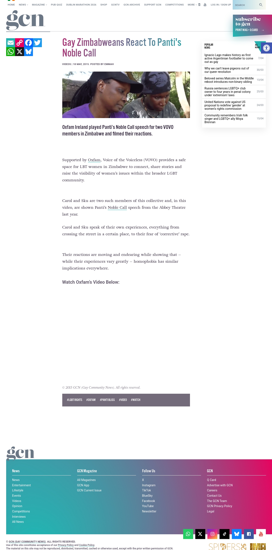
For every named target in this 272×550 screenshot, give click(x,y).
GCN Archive (132, 4)
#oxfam (91, 392)
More (191, 4)
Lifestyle (17, 482)
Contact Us (214, 488)
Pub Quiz (56, 4)
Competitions (174, 4)
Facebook (148, 493)
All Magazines (86, 472)
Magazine (38, 4)
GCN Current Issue (89, 482)
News (22, 4)
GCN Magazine (87, 463)
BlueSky (147, 488)
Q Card (211, 472)
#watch (135, 392)
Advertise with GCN (220, 477)
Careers (212, 482)
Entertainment (21, 477)
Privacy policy (42, 542)
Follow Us (148, 463)
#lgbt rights (74, 392)
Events (16, 488)
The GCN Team (217, 493)
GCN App (83, 477)
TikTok (146, 482)
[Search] (261, 5)
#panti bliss (107, 392)
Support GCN (152, 4)
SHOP (104, 4)
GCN (210, 463)
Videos (16, 493)
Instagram (149, 477)
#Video (123, 392)
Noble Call (117, 207)
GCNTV (115, 4)
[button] (266, 48)
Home (11, 4)
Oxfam (94, 160)
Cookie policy (14, 542)
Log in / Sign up (221, 4)
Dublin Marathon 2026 (81, 4)
